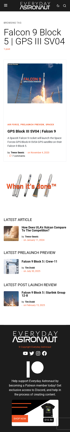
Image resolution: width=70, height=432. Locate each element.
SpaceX (50, 124)
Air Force (13, 124)
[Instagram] (38, 353)
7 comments (18, 156)
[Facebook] (44, 353)
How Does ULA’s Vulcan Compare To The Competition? (44, 229)
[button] (6, 5)
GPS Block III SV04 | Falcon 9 (31, 131)
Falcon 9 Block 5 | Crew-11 (39, 261)
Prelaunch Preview (32, 124)
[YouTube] (25, 353)
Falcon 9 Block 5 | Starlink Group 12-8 (43, 294)
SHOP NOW (20, 418)
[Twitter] (32, 353)
